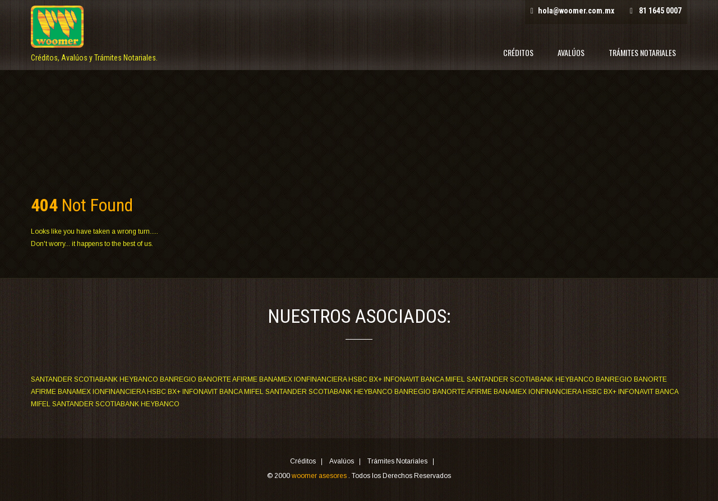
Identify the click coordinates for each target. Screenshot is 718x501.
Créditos (518, 52)
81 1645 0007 (660, 10)
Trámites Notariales (642, 52)
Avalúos (571, 52)
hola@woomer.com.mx (576, 10)
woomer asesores (320, 476)
